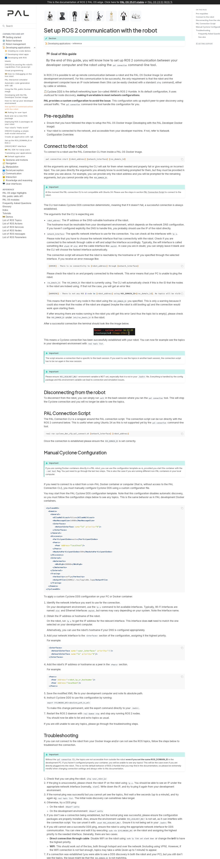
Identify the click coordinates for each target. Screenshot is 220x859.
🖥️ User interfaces (12, 183)
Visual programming (14, 70)
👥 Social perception (13, 170)
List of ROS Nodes (12, 230)
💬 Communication (12, 173)
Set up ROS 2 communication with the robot (19, 108)
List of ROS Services (13, 227)
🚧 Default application (15, 156)
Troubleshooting (203, 30)
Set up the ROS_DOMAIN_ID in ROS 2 (18, 141)
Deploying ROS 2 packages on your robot (19, 123)
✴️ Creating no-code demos (18, 51)
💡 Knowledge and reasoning (17, 180)
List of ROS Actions (12, 223)
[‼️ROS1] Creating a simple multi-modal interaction (16, 132)
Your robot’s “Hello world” (17, 128)
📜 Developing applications (16, 47)
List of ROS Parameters (14, 237)
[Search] (18, 26)
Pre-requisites (202, 13)
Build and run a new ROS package (16, 117)
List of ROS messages (13, 234)
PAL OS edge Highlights (14, 193)
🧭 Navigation (9, 163)
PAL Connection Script (205, 23)
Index (5, 210)
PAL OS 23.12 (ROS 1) (160, 2)
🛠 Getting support (204, 44)
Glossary (6, 206)
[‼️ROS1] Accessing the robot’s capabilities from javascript (18, 66)
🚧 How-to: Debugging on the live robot (18, 75)
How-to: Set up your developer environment (19, 102)
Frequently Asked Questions (16, 203)
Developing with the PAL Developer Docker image (16, 96)
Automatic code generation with (17, 84)
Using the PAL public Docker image (18, 90)
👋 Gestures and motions (15, 160)
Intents (8, 61)
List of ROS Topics (12, 220)
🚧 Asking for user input (16, 112)
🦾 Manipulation (10, 166)
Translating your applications (18, 153)
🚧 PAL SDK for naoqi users (17, 150)
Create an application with (19, 137)
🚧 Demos (7, 216)
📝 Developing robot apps (17, 54)
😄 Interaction (9, 177)
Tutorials (6, 213)
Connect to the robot (205, 17)
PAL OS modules (10, 199)
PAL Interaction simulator (16, 80)
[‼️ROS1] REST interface (15, 146)
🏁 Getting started (11, 37)
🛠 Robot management (14, 44)
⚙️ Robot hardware (12, 40)
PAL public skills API (12, 196)
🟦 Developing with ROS (16, 58)
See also (202, 37)
